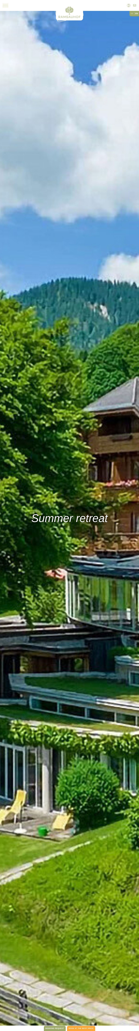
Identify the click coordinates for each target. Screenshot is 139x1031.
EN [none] (136, 13)
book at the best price (81, 1028)
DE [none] (132, 13)
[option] (132, 13)
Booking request (54, 1028)
